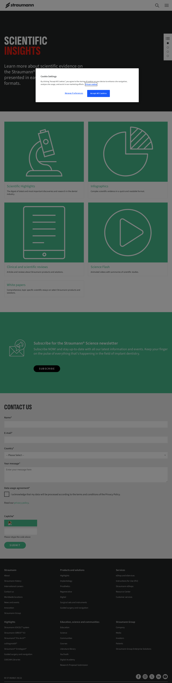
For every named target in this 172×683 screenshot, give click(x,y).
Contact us (9, 591)
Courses (63, 643)
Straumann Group (12, 613)
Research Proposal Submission (74, 665)
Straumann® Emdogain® (15, 648)
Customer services (124, 597)
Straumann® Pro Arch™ (14, 638)
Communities (66, 638)
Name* (8, 417)
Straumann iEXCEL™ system (16, 627)
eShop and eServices (125, 575)
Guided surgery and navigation (74, 607)
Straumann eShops (124, 586)
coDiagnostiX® (10, 643)
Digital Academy (67, 659)
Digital (63, 597)
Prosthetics (65, 586)
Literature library (68, 648)
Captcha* (9, 516)
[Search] (157, 5)
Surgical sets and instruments (73, 602)
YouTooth (64, 654)
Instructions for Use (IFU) (127, 580)
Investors (120, 638)
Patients (119, 643)
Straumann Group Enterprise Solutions (133, 648)
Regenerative (66, 591)
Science (63, 632)
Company (120, 627)
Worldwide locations (13, 597)
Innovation (9, 607)
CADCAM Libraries (12, 659)
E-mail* (8, 433)
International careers (13, 586)
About (7, 575)
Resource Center (123, 591)
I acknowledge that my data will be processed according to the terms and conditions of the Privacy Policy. (65, 494)
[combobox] (86, 455)
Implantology (66, 580)
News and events (11, 602)
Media (118, 632)
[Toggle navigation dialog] (166, 5)
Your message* (12, 463)
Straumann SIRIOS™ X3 (14, 632)
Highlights (64, 575)
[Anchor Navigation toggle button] (168, 38)
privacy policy (21, 503)
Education (64, 627)
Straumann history (12, 580)
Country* (9, 448)
